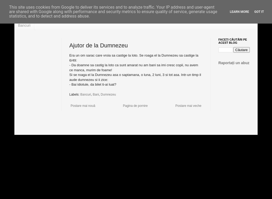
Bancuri (24, 25)
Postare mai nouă (83, 106)
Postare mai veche (188, 106)
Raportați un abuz (234, 63)
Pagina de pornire (135, 106)
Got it (259, 12)
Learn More (239, 12)
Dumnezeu (108, 94)
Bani (96, 94)
